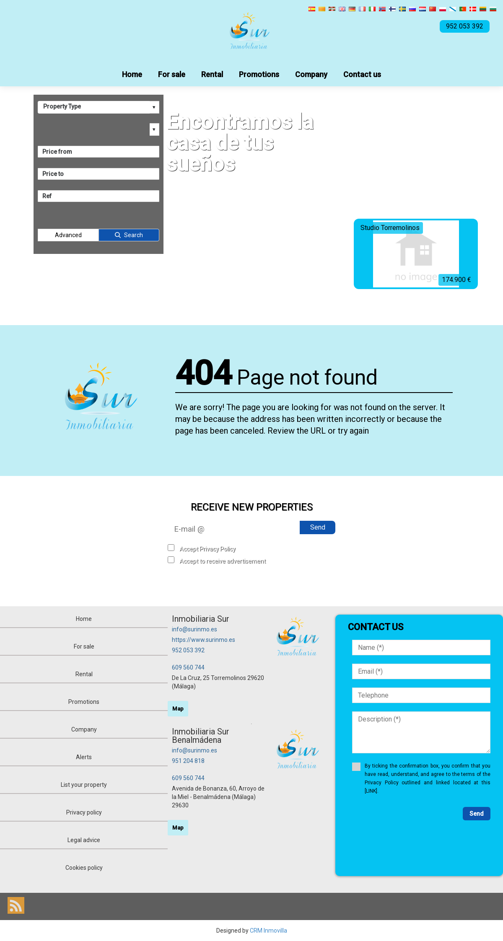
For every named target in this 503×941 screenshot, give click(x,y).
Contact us (362, 74)
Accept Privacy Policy (207, 548)
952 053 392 (188, 650)
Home (132, 74)
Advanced (68, 235)
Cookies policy (84, 867)
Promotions (259, 74)
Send (317, 527)
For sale (171, 74)
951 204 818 (188, 760)
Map (178, 709)
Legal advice (83, 840)
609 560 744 (188, 667)
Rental (212, 74)
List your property (84, 784)
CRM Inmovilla (268, 930)
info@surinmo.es (194, 629)
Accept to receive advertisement (222, 561)
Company (311, 74)
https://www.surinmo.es (203, 639)
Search (133, 235)
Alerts (84, 757)
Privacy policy (84, 812)
